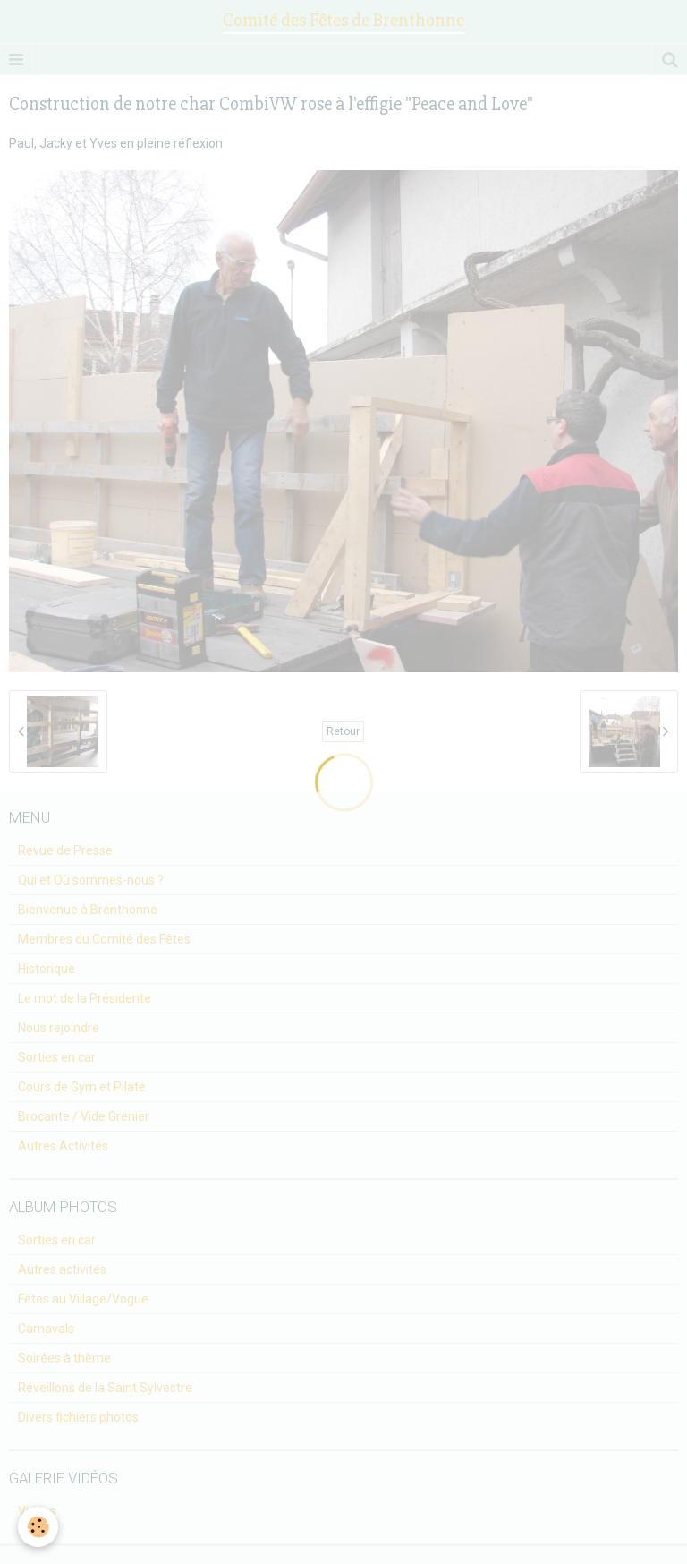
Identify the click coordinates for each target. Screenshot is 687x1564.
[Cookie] (38, 1527)
